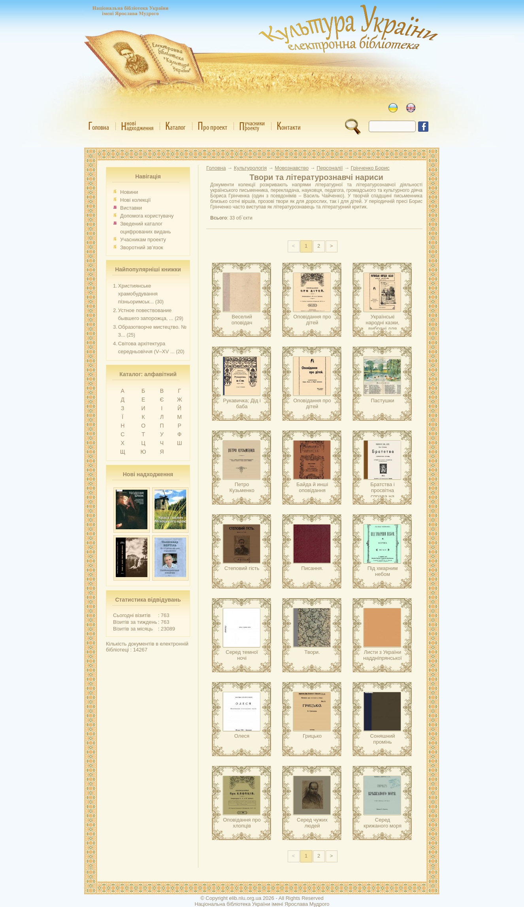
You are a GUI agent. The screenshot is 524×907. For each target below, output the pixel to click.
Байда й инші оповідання (312, 487)
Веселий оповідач (242, 320)
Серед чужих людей (312, 823)
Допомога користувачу (147, 216)
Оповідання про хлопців (242, 823)
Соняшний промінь (382, 739)
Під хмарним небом (383, 571)
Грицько (312, 736)
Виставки (131, 208)
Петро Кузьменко (241, 487)
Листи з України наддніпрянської (382, 655)
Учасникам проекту (143, 239)
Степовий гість (242, 568)
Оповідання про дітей (312, 320)
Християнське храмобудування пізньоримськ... (138, 294)
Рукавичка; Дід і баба (242, 403)
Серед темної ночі (242, 655)
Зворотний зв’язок (141, 247)
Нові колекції (135, 200)
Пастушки (382, 400)
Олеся (241, 736)
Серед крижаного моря (382, 823)
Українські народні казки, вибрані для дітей (382, 325)
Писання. (312, 568)
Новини (129, 192)
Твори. (312, 652)
